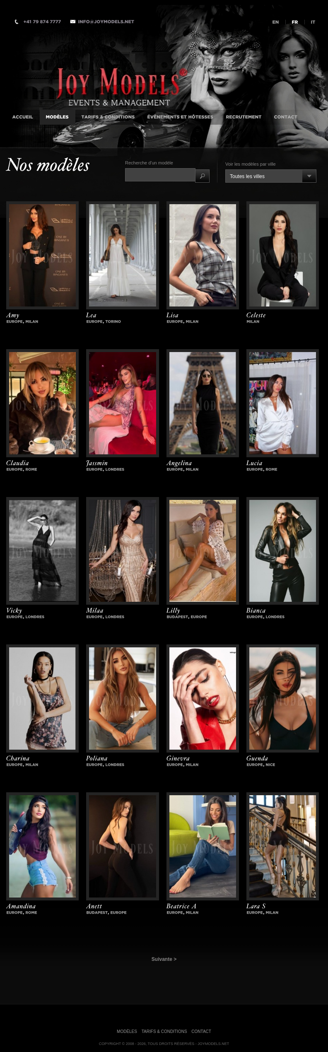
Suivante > (164, 959)
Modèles (127, 1031)
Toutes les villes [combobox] (247, 176)
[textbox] (160, 174)
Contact (201, 1031)
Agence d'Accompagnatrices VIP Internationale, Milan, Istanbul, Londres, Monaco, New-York (116, 67)
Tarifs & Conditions (164, 1031)
